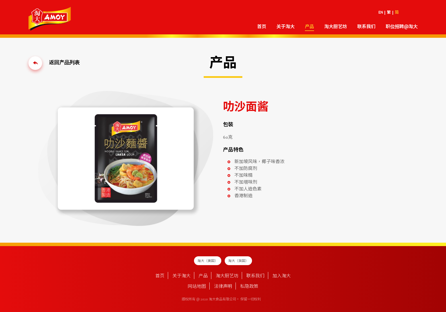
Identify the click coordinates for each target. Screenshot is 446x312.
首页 (261, 27)
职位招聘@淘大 (402, 27)
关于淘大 (285, 27)
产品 (309, 27)
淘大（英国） (238, 261)
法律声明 (223, 286)
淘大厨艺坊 (335, 27)
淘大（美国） (207, 261)
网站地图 (197, 286)
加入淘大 (281, 276)
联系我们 (366, 27)
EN (380, 13)
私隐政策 (249, 286)
